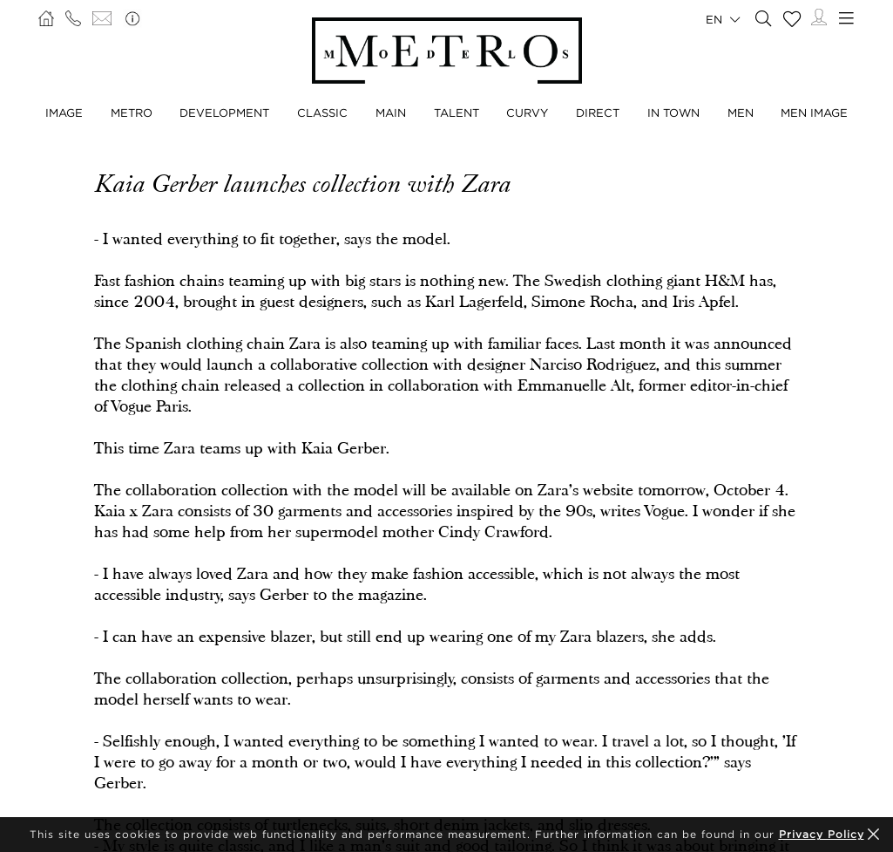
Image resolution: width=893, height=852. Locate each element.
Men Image (814, 112)
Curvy (527, 112)
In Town (673, 112)
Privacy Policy (821, 834)
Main (390, 112)
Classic (322, 112)
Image (64, 112)
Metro (131, 112)
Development (224, 112)
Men (740, 112)
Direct (597, 112)
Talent (456, 112)
